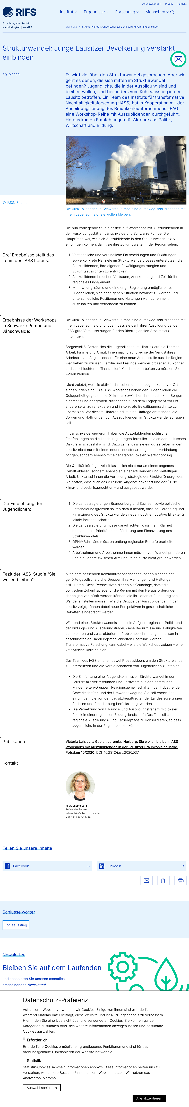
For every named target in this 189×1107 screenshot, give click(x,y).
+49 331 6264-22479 (78, 817)
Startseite (71, 26)
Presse (169, 3)
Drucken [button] (180, 880)
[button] (163, 880)
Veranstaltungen (151, 3)
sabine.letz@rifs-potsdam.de (83, 813)
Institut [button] (66, 11)
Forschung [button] (125, 11)
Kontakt (181, 3)
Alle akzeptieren (149, 1098)
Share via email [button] (146, 880)
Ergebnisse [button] (94, 11)
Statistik (34, 1061)
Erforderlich (37, 1040)
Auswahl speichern (42, 1088)
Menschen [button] (155, 11)
